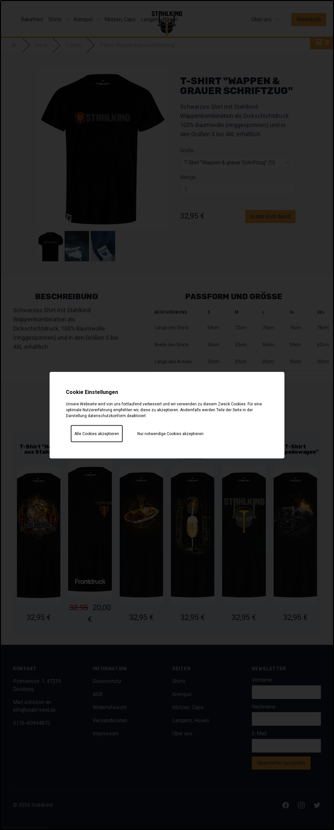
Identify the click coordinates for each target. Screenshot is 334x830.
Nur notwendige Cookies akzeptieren (170, 433)
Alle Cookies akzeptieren (96, 433)
